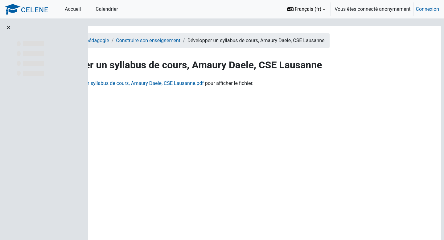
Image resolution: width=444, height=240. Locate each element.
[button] (306, 9)
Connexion (427, 9)
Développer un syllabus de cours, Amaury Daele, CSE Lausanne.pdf (203, 83)
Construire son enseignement (220, 40)
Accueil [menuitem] (73, 9)
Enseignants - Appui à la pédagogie (143, 40)
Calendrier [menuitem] (107, 9)
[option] (361, 9)
